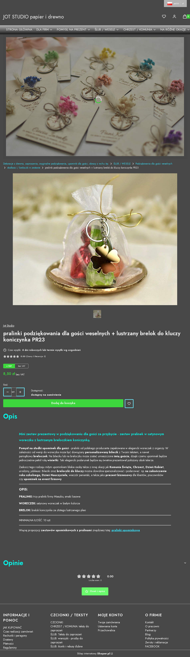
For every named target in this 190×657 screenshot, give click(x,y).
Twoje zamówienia (109, 622)
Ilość (5, 385)
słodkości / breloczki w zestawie (23, 168)
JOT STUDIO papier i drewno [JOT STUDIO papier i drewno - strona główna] (33, 16)
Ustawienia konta (107, 626)
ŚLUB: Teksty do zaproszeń (66, 634)
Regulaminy (10, 648)
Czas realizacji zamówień (18, 632)
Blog (148, 634)
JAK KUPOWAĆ (12, 628)
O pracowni (152, 626)
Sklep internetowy (93, 653)
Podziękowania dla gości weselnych (154, 164)
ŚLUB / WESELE (122, 164)
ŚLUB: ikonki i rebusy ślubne (66, 646)
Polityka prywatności (157, 638)
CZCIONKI (56, 622)
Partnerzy (150, 630)
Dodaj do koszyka (63, 403)
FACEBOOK (152, 646)
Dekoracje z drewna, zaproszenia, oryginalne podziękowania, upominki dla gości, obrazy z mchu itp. (56, 164)
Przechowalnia (106, 630)
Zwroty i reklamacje (156, 642)
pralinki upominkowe (126, 530)
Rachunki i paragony (15, 636)
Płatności (8, 644)
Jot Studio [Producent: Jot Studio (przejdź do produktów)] (8, 326)
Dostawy (8, 640)
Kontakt (149, 622)
